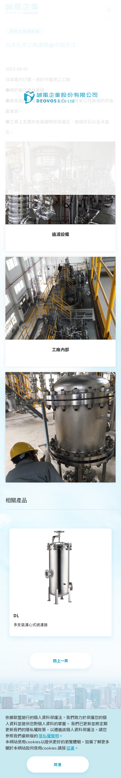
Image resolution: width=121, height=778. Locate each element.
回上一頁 (60, 660)
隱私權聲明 (49, 735)
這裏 (70, 748)
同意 (58, 764)
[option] (60, 582)
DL (16, 615)
